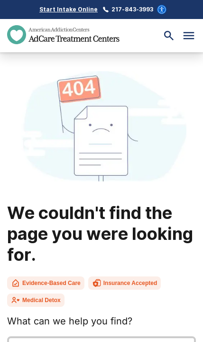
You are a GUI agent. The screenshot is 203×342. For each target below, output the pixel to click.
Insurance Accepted (124, 283)
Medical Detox (36, 300)
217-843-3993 (132, 9)
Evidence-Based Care (46, 283)
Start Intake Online (68, 9)
